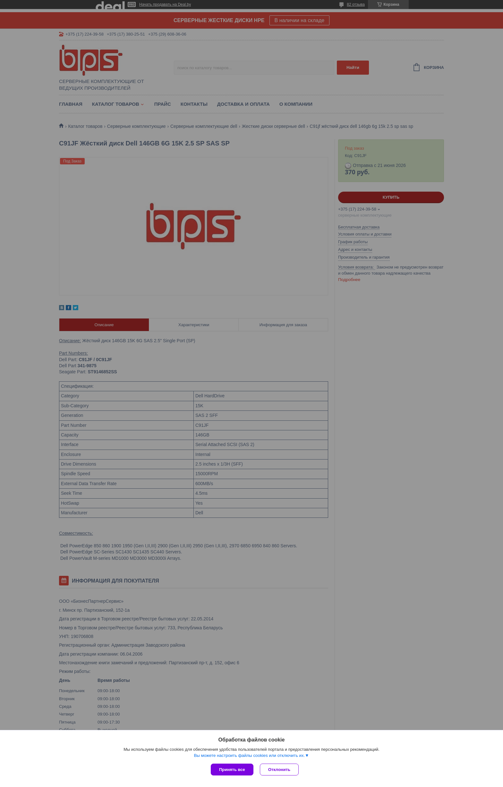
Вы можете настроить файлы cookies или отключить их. (249, 755)
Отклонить (279, 769)
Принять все (232, 769)
